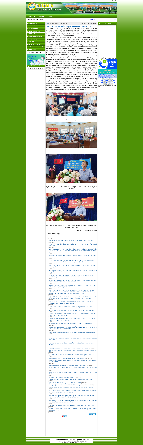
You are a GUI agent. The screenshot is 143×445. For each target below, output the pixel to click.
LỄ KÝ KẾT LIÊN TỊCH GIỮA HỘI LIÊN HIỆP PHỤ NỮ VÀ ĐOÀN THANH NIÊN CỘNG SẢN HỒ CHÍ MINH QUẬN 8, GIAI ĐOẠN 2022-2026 (72, 286)
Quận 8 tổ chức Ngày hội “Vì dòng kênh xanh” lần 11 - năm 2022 (65, 383)
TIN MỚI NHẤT (107, 23)
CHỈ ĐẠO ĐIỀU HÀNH (34, 28)
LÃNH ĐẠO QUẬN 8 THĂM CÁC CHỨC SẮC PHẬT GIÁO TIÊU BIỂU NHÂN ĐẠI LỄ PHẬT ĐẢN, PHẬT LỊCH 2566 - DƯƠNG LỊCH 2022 (73, 314)
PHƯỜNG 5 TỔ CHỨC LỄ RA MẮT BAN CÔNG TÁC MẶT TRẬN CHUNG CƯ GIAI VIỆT (70, 307)
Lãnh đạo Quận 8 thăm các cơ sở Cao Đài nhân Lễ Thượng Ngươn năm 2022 (68, 385)
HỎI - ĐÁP (31, 41)
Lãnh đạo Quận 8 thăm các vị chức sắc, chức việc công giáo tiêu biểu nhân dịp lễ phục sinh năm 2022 (73, 351)
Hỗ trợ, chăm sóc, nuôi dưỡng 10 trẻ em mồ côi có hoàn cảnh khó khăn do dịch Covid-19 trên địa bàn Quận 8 (73, 338)
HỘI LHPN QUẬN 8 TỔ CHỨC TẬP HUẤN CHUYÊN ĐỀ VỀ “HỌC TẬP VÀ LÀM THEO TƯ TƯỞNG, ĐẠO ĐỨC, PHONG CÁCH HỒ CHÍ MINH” (71, 302)
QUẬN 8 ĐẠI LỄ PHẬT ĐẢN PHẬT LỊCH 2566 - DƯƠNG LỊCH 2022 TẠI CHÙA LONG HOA (71, 310)
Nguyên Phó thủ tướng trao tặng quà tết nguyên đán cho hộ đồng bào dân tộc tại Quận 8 (71, 387)
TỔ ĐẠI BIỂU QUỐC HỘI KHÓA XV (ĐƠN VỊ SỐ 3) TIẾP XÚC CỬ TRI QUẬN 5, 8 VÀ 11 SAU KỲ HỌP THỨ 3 (73, 245)
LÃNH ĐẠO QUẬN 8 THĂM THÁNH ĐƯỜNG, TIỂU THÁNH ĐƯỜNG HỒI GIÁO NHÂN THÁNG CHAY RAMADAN (72, 361)
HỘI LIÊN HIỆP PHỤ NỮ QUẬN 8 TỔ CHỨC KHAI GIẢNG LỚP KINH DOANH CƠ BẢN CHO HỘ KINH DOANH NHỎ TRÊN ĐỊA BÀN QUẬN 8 (73, 328)
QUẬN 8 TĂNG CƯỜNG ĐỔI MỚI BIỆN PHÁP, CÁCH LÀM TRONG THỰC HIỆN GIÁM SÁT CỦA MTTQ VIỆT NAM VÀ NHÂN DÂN (73, 271)
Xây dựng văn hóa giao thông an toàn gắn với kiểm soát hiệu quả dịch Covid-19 (68, 348)
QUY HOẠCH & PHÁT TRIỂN (35, 36)
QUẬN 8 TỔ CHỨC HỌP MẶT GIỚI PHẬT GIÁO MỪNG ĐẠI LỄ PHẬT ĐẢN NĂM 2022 (70, 323)
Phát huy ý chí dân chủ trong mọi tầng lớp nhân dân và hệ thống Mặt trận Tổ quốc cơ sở (71, 379)
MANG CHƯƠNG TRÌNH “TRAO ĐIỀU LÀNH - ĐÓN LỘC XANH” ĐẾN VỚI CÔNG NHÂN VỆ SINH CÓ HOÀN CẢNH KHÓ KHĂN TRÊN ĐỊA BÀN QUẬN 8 (71, 396)
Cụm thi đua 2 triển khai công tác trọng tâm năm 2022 (62, 377)
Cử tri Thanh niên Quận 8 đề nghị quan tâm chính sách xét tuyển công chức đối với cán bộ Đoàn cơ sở (73, 368)
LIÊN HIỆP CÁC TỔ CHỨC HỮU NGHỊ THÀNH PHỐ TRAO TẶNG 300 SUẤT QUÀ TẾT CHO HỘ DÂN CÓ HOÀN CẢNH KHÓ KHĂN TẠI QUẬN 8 (73, 401)
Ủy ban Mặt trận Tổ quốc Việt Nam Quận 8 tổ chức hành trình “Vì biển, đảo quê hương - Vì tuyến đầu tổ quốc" (73, 373)
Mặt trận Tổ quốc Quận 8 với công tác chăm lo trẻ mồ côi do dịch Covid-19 (67, 358)
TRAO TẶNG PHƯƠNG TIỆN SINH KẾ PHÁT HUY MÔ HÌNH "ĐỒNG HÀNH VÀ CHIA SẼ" (71, 240)
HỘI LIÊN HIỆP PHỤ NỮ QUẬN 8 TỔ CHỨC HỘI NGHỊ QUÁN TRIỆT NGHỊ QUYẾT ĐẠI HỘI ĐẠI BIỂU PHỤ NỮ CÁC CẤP (73, 266)
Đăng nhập (114, 0)
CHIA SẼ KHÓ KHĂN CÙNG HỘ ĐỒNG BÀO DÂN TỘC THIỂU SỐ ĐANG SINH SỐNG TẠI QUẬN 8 (71, 343)
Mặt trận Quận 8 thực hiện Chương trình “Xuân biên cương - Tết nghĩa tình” (67, 365)
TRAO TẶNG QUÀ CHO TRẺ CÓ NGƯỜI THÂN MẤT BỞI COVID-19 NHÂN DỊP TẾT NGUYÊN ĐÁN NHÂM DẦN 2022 (72, 409)
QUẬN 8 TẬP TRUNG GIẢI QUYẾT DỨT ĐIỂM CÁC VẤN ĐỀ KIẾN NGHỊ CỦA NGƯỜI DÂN (71, 355)
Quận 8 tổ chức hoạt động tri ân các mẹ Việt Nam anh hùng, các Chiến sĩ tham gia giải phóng (72, 332)
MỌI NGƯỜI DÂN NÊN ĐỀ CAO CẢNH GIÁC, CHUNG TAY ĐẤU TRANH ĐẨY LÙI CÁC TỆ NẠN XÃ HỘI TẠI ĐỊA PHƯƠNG (73, 256)
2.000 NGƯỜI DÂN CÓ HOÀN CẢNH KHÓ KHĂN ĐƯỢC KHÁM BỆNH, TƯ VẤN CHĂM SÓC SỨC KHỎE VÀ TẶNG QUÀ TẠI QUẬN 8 (72, 319)
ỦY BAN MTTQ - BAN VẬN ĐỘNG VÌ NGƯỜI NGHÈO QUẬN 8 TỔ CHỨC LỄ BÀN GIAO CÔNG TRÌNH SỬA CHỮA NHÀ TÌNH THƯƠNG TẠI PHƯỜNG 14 (72, 281)
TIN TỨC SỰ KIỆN (33, 26)
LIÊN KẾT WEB (32, 49)
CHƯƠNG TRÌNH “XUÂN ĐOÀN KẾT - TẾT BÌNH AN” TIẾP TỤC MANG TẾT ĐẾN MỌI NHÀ (71, 405)
